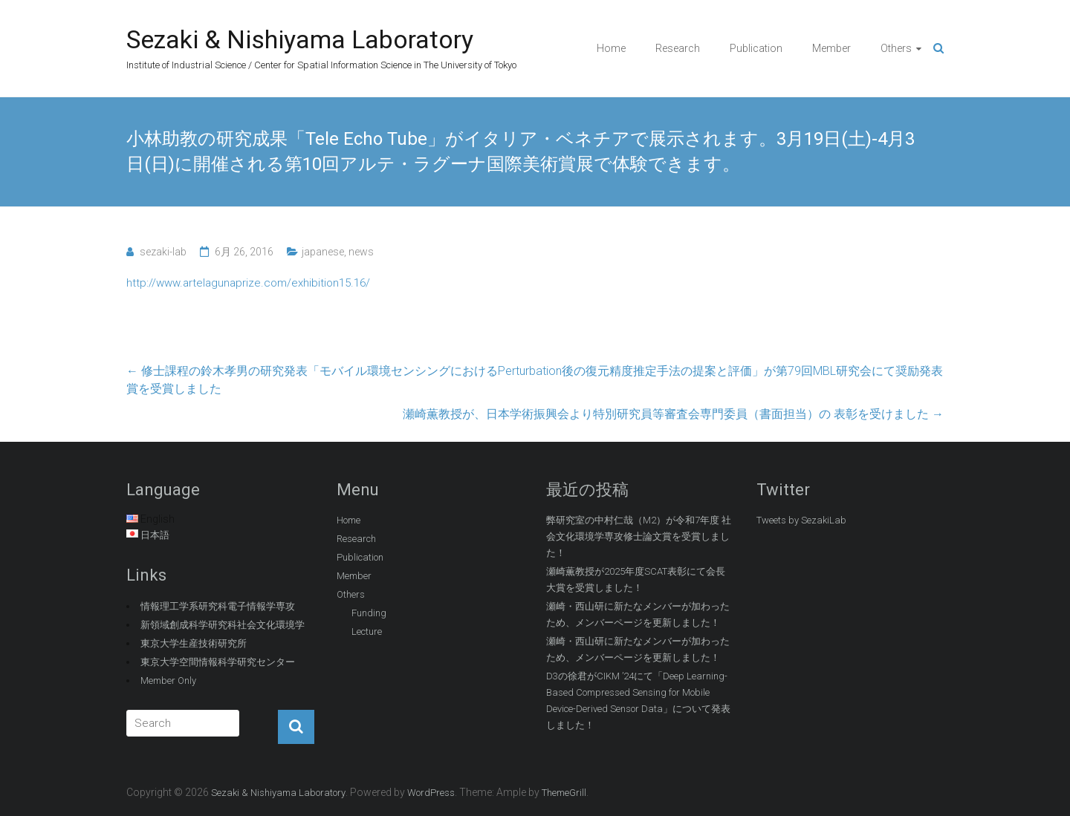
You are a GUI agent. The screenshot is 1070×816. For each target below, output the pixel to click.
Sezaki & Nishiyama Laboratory (299, 39)
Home (611, 48)
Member (831, 48)
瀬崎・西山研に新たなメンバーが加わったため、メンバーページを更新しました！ (638, 614)
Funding (368, 612)
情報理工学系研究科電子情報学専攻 (217, 606)
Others (896, 48)
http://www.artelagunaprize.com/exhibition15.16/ (248, 283)
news (361, 252)
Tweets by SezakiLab (801, 520)
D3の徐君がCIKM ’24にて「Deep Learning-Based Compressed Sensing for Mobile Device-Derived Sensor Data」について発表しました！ (638, 700)
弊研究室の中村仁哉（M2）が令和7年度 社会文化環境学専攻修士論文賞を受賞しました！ (638, 536)
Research (677, 48)
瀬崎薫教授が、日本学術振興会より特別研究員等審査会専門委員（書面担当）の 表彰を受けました (673, 414)
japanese (323, 252)
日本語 (154, 535)
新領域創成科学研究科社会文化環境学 (222, 624)
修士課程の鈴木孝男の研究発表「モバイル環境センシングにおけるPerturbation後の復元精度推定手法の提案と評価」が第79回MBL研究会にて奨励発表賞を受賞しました (534, 380)
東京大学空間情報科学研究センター (217, 662)
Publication (756, 48)
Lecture (366, 631)
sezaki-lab (163, 252)
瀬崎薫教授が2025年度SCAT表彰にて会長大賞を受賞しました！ (635, 579)
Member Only (168, 680)
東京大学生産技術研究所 (193, 643)
